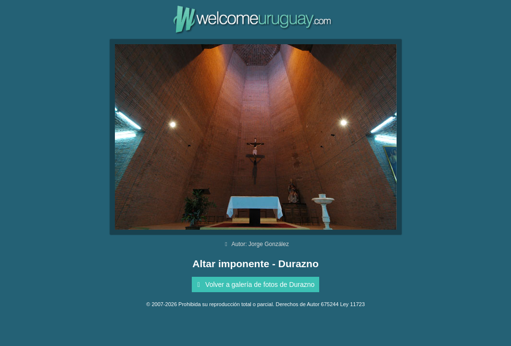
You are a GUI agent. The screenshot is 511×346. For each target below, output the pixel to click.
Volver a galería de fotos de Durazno (254, 284)
